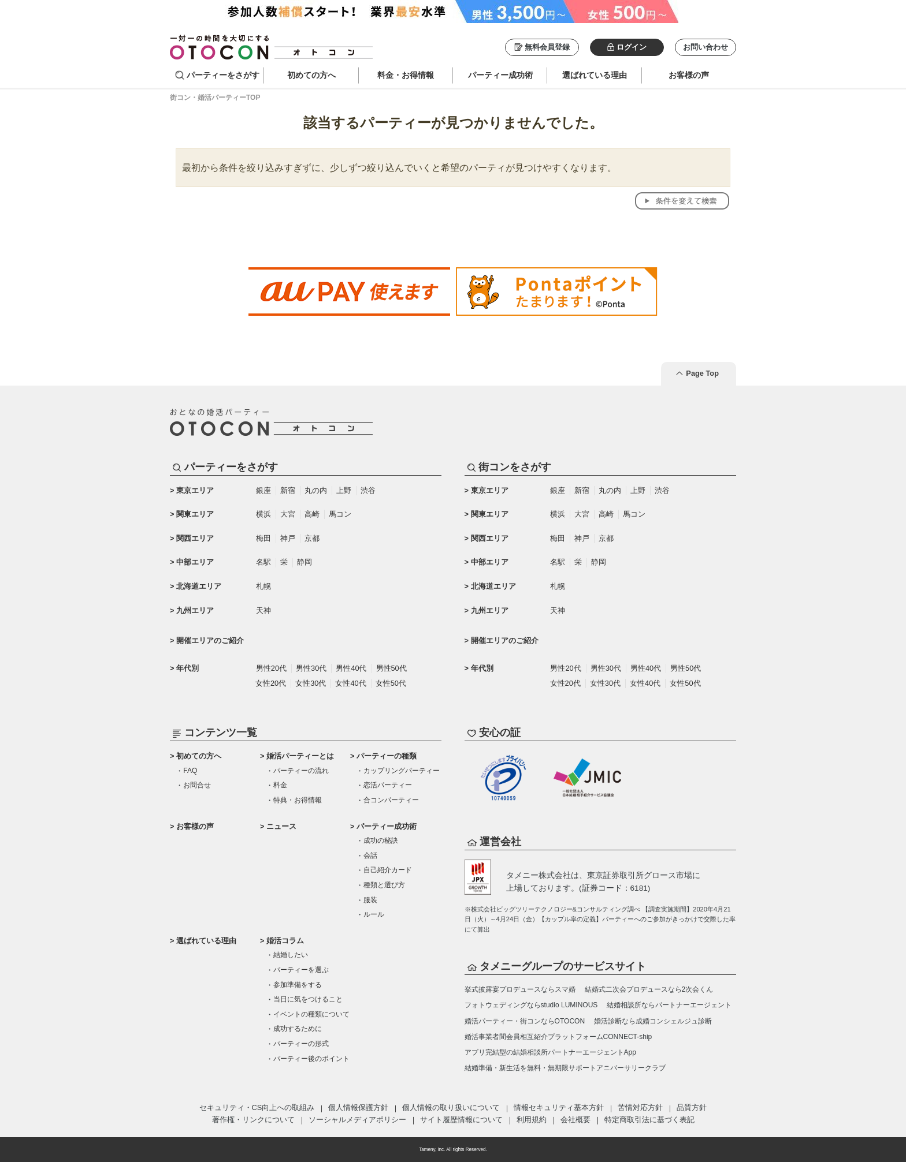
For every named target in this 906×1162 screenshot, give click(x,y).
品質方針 (692, 1107)
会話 (370, 855)
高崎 (312, 514)
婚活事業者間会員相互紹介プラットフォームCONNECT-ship (558, 1037)
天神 (263, 610)
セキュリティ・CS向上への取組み (257, 1107)
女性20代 (270, 683)
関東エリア (195, 514)
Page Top (702, 373)
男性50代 (391, 668)
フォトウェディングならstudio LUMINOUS (531, 1005)
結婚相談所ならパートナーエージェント (669, 1005)
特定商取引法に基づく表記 (649, 1119)
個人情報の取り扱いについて (451, 1107)
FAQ (190, 771)
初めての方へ (198, 756)
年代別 (187, 668)
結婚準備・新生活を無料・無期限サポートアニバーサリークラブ (565, 1068)
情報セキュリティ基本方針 (559, 1107)
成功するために (297, 1029)
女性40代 (350, 683)
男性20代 (271, 668)
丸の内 (316, 490)
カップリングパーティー (401, 771)
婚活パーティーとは (300, 756)
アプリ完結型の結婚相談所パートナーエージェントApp (550, 1052)
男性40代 (351, 668)
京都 (312, 538)
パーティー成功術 (387, 826)
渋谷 (368, 490)
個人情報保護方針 (358, 1107)
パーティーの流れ (301, 771)
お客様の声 (195, 826)
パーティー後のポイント (311, 1059)
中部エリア (195, 562)
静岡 (304, 562)
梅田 (263, 538)
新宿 (287, 490)
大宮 (287, 514)
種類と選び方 (384, 885)
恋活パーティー (387, 785)
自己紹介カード (387, 870)
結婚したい (290, 955)
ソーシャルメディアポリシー (357, 1119)
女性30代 (310, 683)
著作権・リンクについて (253, 1119)
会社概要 (575, 1119)
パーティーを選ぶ (301, 970)
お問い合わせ (705, 47)
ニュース (281, 826)
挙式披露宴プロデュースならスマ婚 (520, 989)
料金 (280, 785)
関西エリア (195, 538)
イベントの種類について (311, 1014)
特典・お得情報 (297, 800)
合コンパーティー (391, 800)
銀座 (263, 490)
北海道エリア (198, 586)
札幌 (263, 586)
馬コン (340, 514)
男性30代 (311, 668)
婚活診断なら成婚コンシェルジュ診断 (653, 1021)
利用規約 (532, 1119)
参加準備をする (297, 985)
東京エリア (195, 490)
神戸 (287, 538)
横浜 (263, 514)
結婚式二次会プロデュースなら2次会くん (649, 989)
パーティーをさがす (223, 75)
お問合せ (197, 785)
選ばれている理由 (206, 940)
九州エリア (195, 610)
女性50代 (391, 683)
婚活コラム (285, 940)
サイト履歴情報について (461, 1119)
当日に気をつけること (308, 999)
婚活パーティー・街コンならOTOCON (525, 1021)
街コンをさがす (514, 467)
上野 (343, 490)
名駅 (263, 562)
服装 (370, 900)
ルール (373, 914)
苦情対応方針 (640, 1107)
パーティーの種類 (387, 756)
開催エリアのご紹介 (210, 640)
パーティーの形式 (301, 1044)
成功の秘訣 (380, 840)
